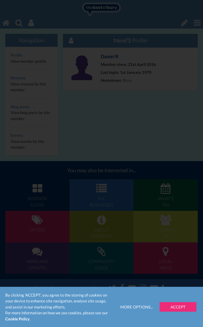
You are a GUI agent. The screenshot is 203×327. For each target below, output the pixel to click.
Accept (178, 307)
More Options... (136, 307)
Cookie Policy (17, 318)
